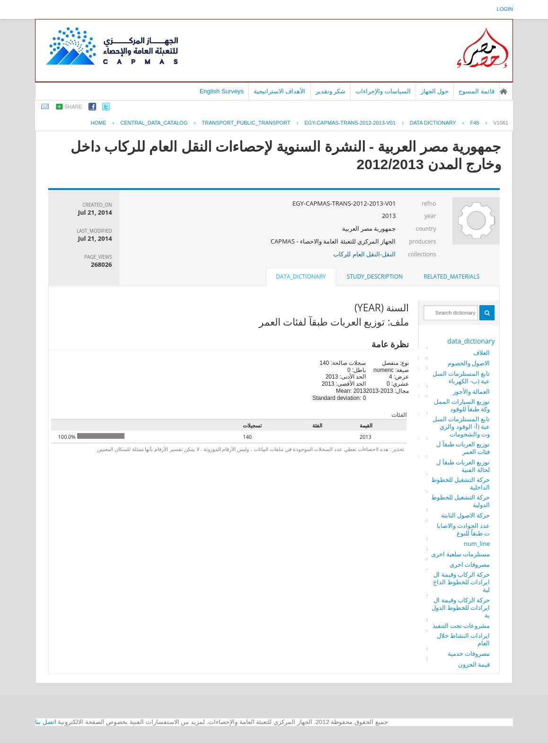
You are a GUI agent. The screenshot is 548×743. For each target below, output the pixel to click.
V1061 (500, 123)
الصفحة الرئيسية (503, 91)
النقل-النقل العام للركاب (364, 254)
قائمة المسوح (477, 91)
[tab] (451, 277)
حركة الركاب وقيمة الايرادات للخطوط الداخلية (461, 582)
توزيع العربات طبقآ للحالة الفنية (463, 465)
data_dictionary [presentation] (301, 276)
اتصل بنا (45, 721)
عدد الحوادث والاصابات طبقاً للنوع (463, 529)
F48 (474, 123)
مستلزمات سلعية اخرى (460, 554)
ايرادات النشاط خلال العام (463, 639)
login (505, 9)
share (73, 106)
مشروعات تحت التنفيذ (461, 625)
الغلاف (481, 352)
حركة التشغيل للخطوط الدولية (460, 500)
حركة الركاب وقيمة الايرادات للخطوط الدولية (461, 607)
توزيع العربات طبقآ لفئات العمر (463, 447)
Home (98, 123)
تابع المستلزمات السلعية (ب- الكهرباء (461, 377)
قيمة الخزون (474, 664)
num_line (477, 543)
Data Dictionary (433, 123)
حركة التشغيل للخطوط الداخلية (460, 483)
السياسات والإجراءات (383, 91)
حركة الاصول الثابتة (465, 515)
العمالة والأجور (471, 391)
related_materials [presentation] (451, 276)
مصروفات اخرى (470, 564)
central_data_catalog (153, 123)
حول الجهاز (435, 91)
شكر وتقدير (331, 91)
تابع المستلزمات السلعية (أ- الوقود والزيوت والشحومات (461, 426)
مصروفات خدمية (469, 653)
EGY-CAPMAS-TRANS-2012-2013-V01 (350, 123)
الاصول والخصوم (469, 363)
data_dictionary (471, 340)
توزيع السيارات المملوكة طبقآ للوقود (462, 405)
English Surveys (222, 91)
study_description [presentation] (375, 276)
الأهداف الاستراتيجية (280, 91)
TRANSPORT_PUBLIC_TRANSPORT (246, 123)
